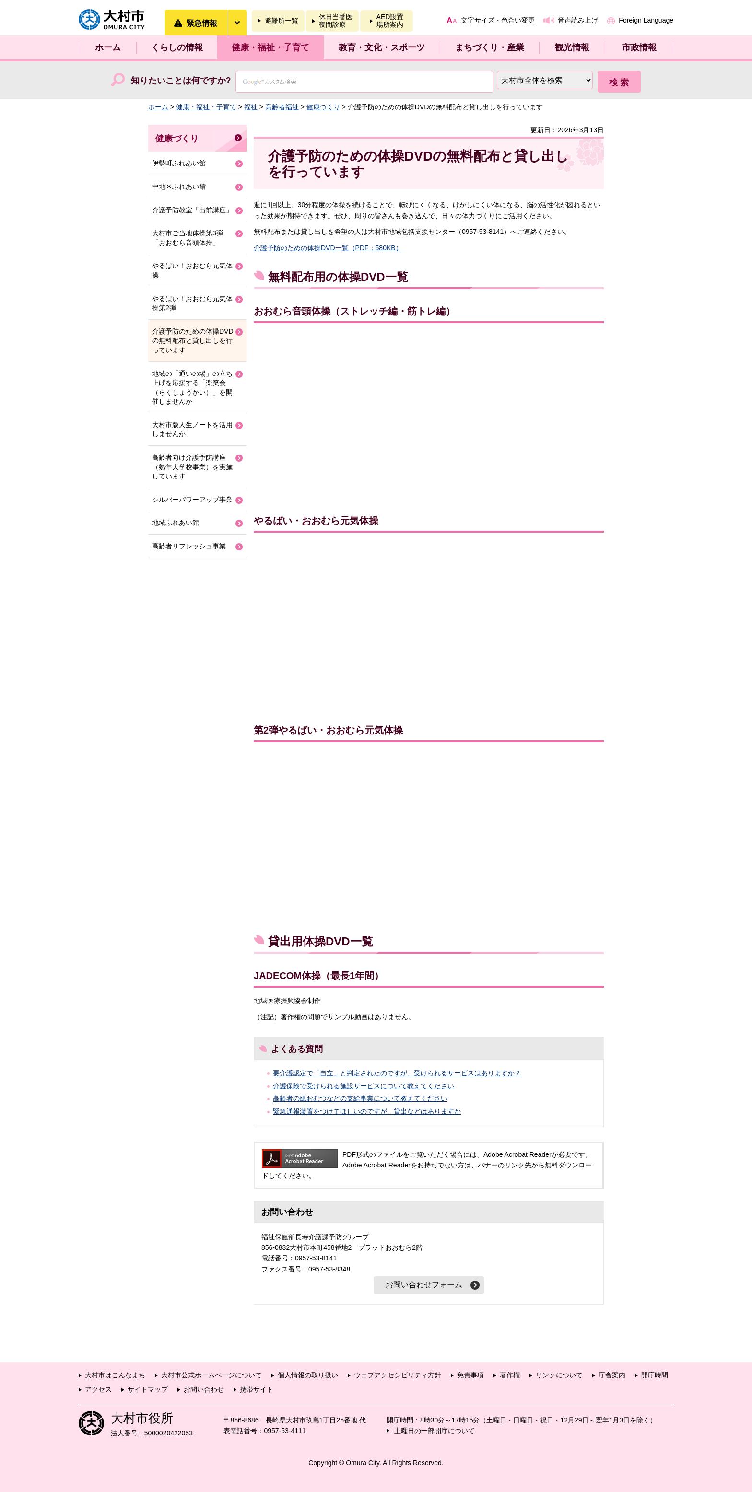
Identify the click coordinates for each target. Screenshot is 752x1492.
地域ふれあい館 (175, 522)
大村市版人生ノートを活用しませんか (192, 429)
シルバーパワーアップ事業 (192, 499)
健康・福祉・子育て (270, 47)
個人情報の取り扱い (308, 1375)
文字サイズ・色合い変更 (498, 20)
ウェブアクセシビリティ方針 (397, 1375)
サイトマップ (148, 1389)
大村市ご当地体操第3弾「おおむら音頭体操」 (187, 237)
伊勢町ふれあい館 (179, 163)
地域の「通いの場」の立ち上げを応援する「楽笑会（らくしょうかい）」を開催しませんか (192, 388)
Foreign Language (646, 20)
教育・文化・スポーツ (382, 47)
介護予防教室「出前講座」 (192, 210)
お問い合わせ (204, 1389)
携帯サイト (256, 1389)
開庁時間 (654, 1375)
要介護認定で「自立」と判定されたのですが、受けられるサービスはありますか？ (397, 1073)
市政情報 (639, 47)
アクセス (98, 1389)
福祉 (251, 107)
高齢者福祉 (282, 107)
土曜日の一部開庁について (434, 1430)
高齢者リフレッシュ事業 (189, 546)
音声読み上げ (578, 20)
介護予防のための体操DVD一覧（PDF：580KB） (328, 248)
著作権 (510, 1375)
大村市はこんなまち (115, 1375)
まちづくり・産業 (489, 47)
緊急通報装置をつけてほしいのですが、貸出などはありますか (367, 1111)
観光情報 (572, 47)
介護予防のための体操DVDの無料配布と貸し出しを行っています (193, 340)
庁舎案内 (612, 1375)
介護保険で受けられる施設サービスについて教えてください (363, 1086)
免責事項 (470, 1375)
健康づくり (323, 107)
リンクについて (559, 1375)
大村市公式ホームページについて (211, 1375)
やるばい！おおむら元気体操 (192, 270)
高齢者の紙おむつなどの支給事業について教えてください (360, 1098)
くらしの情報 (177, 47)
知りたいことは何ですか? (181, 80)
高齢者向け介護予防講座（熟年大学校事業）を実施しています (192, 467)
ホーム (108, 47)
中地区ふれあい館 (179, 186)
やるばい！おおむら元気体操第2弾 (192, 303)
